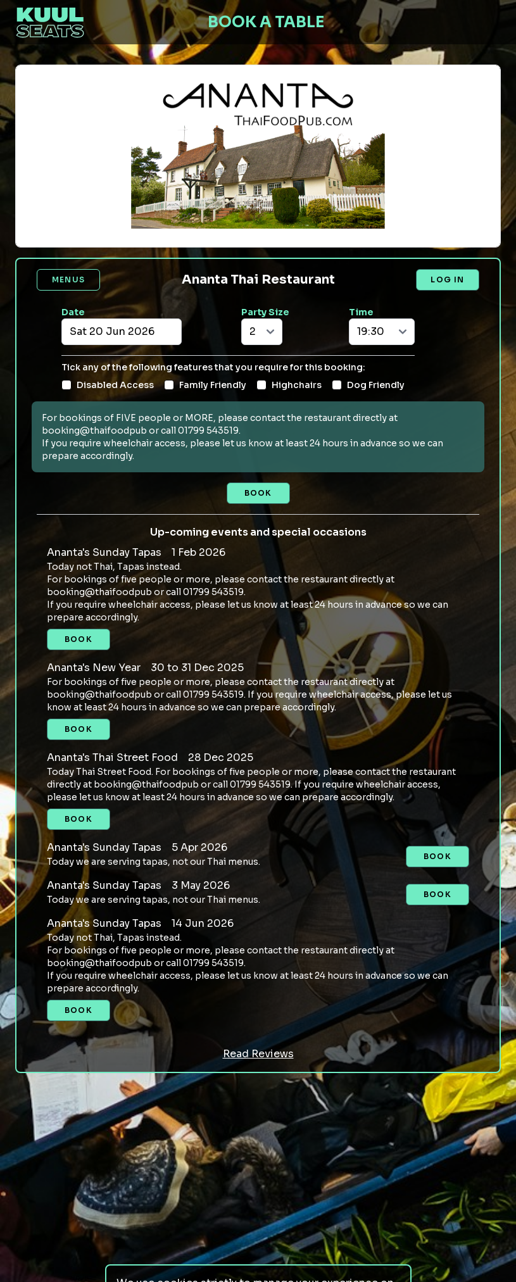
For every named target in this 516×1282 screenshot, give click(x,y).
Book (258, 493)
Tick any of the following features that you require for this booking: (213, 367)
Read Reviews (258, 1053)
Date (73, 312)
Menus (68, 279)
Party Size (265, 312)
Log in (447, 279)
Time (361, 312)
